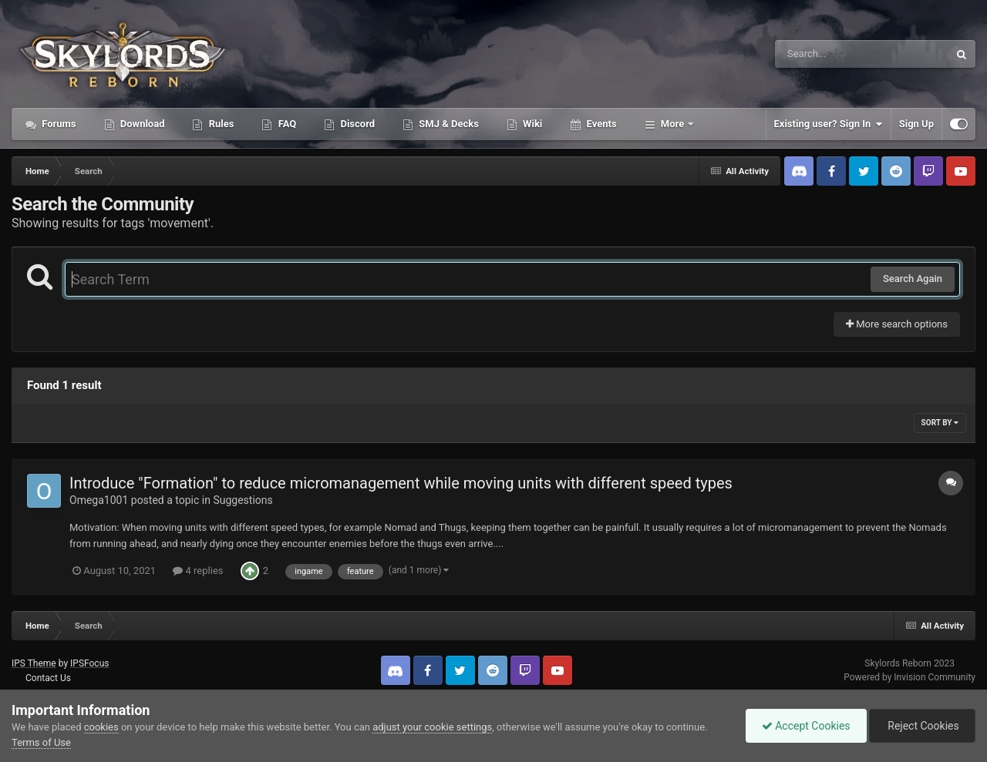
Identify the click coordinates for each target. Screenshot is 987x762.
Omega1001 (98, 500)
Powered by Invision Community (909, 677)
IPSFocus (89, 663)
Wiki (531, 123)
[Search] (823, 54)
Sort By (939, 422)
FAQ (285, 123)
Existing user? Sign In (828, 124)
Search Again (912, 278)
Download (141, 123)
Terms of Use (41, 742)
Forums (57, 123)
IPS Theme (34, 663)
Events (600, 123)
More (673, 123)
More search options (897, 324)
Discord (356, 123)
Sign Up (916, 123)
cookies (101, 727)
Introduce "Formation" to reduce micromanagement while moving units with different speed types (401, 483)
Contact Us (48, 678)
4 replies (198, 570)
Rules (220, 123)
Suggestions (242, 500)
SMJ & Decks (447, 123)
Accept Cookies (806, 726)
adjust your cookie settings (432, 727)
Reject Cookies (922, 726)
